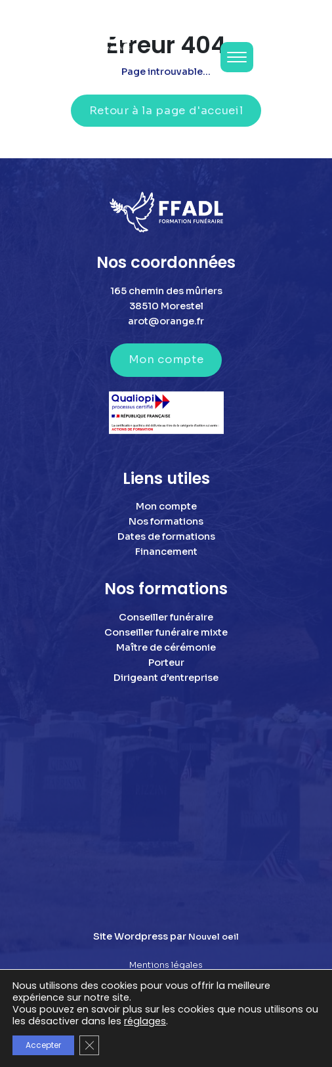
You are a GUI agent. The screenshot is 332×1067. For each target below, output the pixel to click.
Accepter (43, 1045)
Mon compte (166, 359)
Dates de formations (166, 536)
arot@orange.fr (166, 321)
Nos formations (166, 521)
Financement (166, 551)
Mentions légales (166, 965)
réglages (145, 1021)
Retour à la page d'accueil (166, 111)
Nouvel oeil (213, 937)
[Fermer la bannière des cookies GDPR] (89, 1045)
